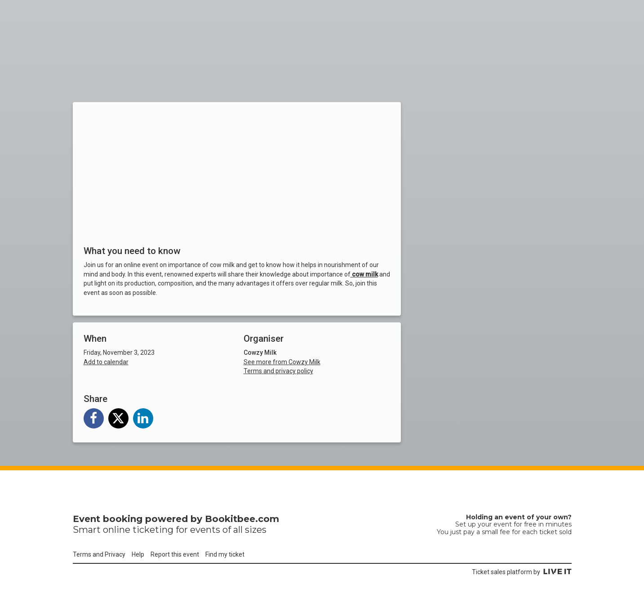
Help (138, 554)
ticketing (153, 529)
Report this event (175, 554)
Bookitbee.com (242, 518)
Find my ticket (224, 554)
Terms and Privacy (99, 554)
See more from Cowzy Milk (282, 362)
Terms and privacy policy (278, 371)
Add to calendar (106, 362)
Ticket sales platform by (522, 572)
